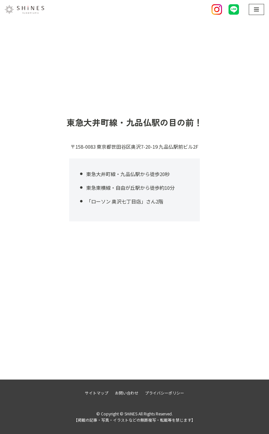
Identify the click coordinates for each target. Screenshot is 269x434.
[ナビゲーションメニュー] (256, 9)
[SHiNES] (24, 9)
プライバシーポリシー (164, 393)
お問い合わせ (126, 393)
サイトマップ (96, 393)
